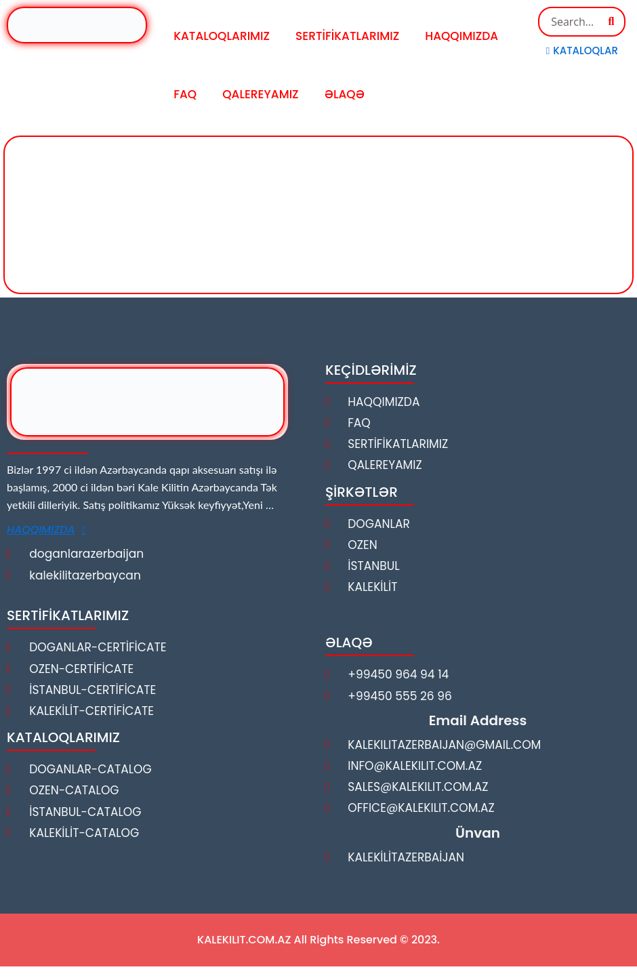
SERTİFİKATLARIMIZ (347, 36)
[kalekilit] (318, 213)
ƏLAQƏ (345, 94)
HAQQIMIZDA (461, 36)
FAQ (185, 94)
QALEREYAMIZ (260, 94)
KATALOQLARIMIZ (221, 36)
